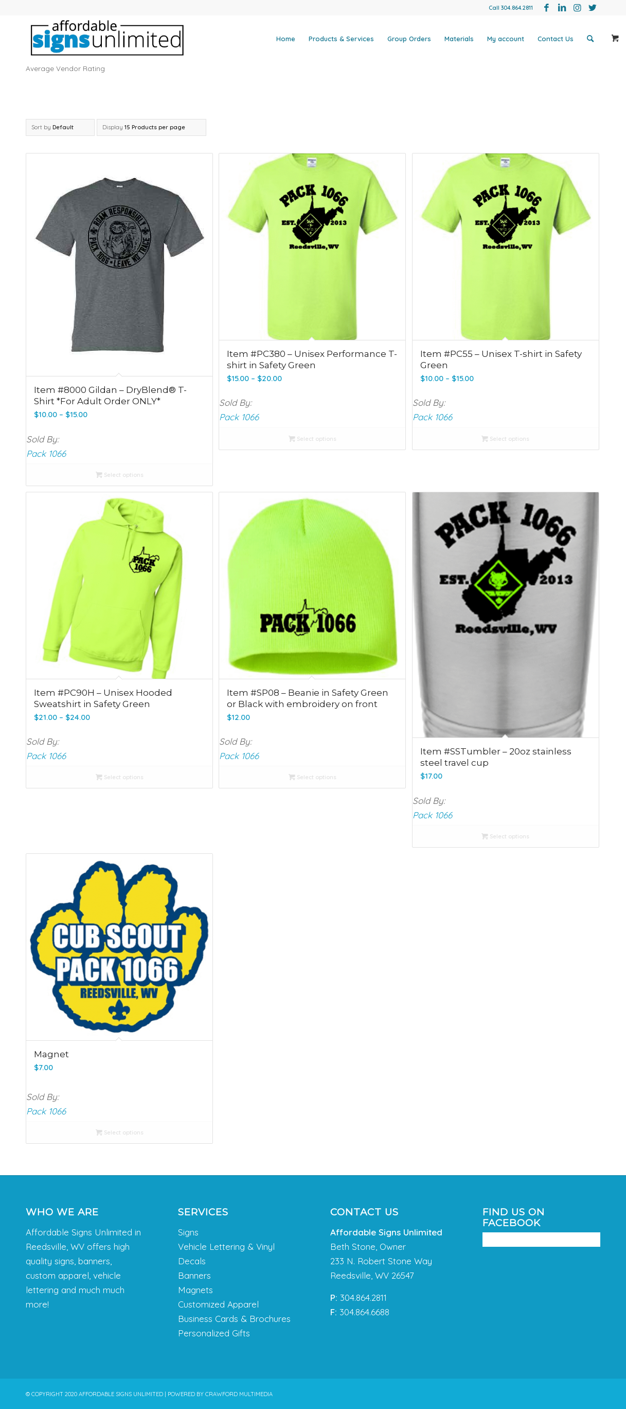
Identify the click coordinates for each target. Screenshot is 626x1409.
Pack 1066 (46, 453)
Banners (194, 1275)
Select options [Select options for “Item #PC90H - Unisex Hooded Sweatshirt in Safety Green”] (120, 777)
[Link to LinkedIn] (561, 7)
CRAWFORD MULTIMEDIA (239, 1394)
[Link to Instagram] (577, 7)
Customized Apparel (218, 1304)
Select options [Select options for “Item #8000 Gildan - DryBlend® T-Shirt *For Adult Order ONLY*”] (120, 474)
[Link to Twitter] (592, 7)
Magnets (195, 1289)
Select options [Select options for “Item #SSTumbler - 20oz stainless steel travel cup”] (505, 836)
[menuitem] (286, 38)
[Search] (590, 38)
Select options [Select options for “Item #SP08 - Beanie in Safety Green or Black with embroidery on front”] (312, 777)
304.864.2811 (517, 7)
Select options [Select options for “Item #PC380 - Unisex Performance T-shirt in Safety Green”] (312, 438)
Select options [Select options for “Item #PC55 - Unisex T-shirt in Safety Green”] (505, 438)
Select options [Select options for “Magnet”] (120, 1132)
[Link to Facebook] (546, 7)
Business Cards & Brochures (234, 1318)
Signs (188, 1232)
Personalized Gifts (214, 1333)
